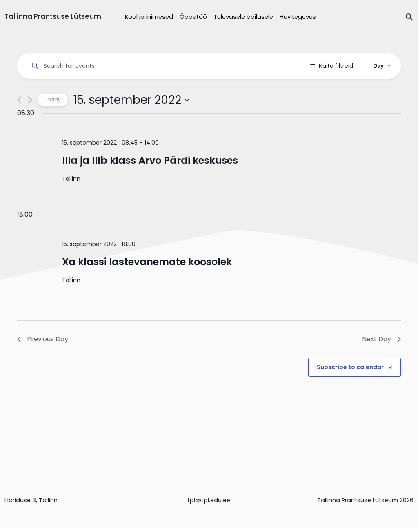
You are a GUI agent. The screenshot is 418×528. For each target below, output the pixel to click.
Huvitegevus (298, 17)
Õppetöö (193, 17)
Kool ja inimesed (149, 17)
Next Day (381, 362)
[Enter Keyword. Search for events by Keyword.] (165, 66)
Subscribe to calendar (350, 390)
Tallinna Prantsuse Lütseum (52, 16)
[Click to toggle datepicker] (131, 123)
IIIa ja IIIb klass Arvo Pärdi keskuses (150, 183)
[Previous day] (19, 123)
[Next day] (30, 123)
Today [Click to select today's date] (52, 122)
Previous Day (42, 362)
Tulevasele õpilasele (243, 17)
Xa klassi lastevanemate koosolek (147, 285)
